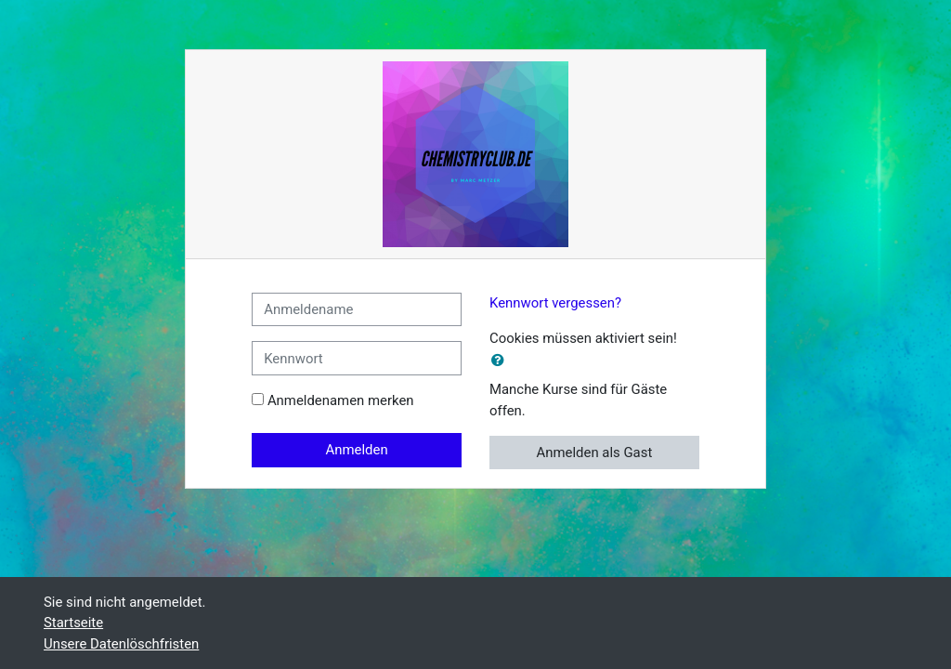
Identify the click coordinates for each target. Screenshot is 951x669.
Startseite (73, 622)
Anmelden (357, 449)
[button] (501, 360)
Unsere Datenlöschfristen (121, 644)
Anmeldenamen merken (340, 400)
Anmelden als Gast (595, 452)
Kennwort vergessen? (555, 303)
